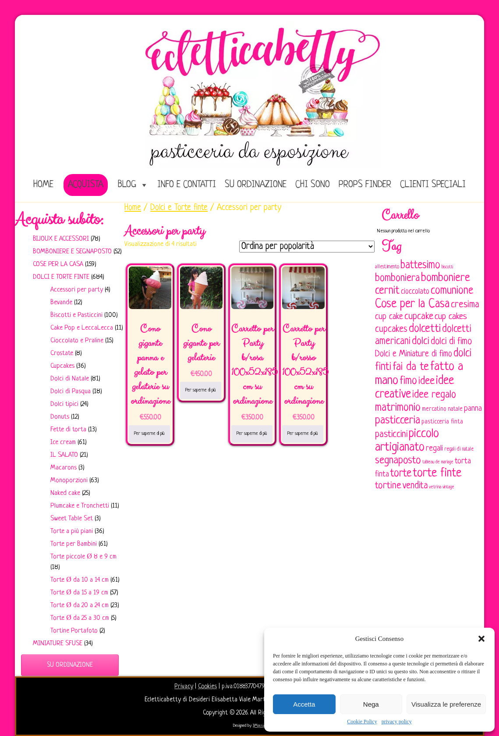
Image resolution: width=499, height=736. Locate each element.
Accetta (304, 704)
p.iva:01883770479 (244, 686)
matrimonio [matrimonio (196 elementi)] (398, 408)
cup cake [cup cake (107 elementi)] (389, 317)
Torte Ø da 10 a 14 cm (79, 580)
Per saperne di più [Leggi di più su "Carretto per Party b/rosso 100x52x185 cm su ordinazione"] (302, 433)
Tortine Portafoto (74, 631)
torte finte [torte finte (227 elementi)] (437, 473)
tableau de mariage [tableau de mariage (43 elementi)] (437, 462)
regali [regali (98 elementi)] (434, 448)
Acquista (85, 185)
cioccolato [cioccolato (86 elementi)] (415, 292)
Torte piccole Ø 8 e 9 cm (83, 557)
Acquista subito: (59, 219)
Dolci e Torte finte (61, 277)
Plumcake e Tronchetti (79, 506)
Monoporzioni (69, 480)
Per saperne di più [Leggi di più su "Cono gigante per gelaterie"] (200, 390)
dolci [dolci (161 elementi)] (420, 341)
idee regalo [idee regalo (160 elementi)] (434, 395)
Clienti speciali (433, 185)
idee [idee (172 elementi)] (426, 381)
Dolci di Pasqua (70, 391)
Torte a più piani (71, 531)
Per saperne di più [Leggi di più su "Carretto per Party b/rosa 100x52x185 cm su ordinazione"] (252, 433)
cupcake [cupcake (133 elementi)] (418, 316)
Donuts (59, 417)
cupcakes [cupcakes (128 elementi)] (391, 329)
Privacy (183, 686)
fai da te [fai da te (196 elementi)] (411, 367)
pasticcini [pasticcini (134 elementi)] (391, 434)
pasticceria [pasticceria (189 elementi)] (397, 421)
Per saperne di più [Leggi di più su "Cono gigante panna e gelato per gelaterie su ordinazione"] (149, 433)
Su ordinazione (256, 185)
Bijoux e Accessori (61, 239)
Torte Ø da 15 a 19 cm (79, 593)
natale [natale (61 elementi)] (455, 409)
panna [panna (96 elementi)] (473, 408)
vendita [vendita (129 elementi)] (415, 486)
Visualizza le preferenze (446, 704)
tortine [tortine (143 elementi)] (388, 485)
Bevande (61, 302)
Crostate (61, 353)
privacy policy (397, 721)
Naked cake (65, 493)
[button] (481, 638)
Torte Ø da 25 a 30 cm (79, 618)
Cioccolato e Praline (76, 341)
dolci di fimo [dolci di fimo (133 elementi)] (451, 341)
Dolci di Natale (69, 379)
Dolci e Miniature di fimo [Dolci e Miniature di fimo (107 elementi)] (413, 354)
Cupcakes (62, 366)
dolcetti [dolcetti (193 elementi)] (425, 329)
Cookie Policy (362, 721)
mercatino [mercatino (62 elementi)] (434, 409)
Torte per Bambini (73, 544)
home (43, 185)
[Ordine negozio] (307, 246)
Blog (127, 185)
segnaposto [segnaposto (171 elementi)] (398, 460)
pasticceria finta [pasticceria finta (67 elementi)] (442, 421)
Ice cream (63, 442)
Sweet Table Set (71, 519)
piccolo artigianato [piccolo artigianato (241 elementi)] (407, 440)
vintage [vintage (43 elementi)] (448, 487)
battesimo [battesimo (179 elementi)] (420, 265)
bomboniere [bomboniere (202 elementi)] (445, 278)
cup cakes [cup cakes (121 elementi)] (451, 317)
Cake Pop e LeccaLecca (81, 328)
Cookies (207, 686)
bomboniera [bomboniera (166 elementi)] (397, 278)
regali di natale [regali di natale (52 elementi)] (459, 449)
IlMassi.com (261, 725)
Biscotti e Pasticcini (76, 315)
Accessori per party (76, 290)
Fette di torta (68, 430)
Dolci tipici (64, 404)
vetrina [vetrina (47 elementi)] (435, 487)
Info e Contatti (186, 185)
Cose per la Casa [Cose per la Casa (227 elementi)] (412, 304)
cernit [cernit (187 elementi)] (387, 291)
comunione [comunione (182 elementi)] (452, 291)
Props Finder (365, 185)
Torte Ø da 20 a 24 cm (79, 605)
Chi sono (312, 185)
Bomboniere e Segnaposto (72, 252)
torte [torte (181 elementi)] (400, 474)
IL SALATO (64, 455)
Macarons (63, 468)
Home (132, 208)
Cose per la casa (58, 264)
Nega (371, 704)
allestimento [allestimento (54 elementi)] (387, 267)
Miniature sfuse (57, 643)
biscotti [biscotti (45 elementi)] (447, 267)
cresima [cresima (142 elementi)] (465, 304)
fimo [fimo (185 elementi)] (408, 381)
